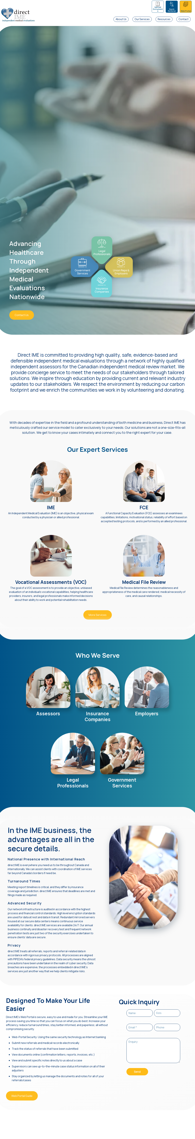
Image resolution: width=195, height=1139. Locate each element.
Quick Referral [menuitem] (172, 10)
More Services (97, 611)
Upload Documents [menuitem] (158, 9)
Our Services (142, 19)
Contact (184, 19)
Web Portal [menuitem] (186, 11)
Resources (164, 19)
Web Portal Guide (21, 1092)
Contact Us (22, 315)
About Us (121, 19)
